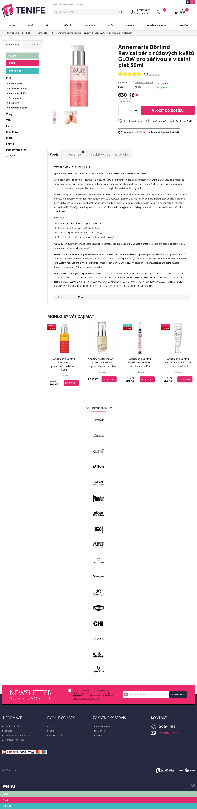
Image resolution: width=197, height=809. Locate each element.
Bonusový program (101, 726)
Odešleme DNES (180, 121)
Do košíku (71, 383)
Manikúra (89, 25)
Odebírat (178, 694)
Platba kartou (99, 730)
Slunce (130, 25)
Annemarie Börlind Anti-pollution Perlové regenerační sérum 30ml (102, 362)
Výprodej (14, 70)
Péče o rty (14, 102)
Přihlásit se (142, 13)
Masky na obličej (18, 93)
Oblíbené (97, 735)
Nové (12, 55)
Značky (184, 25)
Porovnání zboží (54, 735)
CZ (192, 2)
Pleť (30, 25)
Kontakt (80, 4)
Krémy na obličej (18, 88)
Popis (54, 154)
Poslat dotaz (100, 154)
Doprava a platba (66, 4)
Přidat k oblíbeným (130, 121)
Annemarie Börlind (144, 82)
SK (188, 2)
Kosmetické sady (18, 107)
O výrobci (122, 154)
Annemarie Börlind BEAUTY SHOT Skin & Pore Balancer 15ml (140, 362)
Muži (110, 25)
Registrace (52, 730)
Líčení (67, 25)
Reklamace (7, 730)
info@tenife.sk (169, 733)
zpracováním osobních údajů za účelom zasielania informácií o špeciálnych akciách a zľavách (93, 696)
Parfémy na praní (157, 25)
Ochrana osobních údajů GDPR (16, 735)
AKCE (11, 63)
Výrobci (33, 44)
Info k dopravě (156, 121)
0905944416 (167, 726)
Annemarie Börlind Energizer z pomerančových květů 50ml (64, 364)
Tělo (48, 25)
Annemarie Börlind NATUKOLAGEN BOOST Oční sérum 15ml (178, 362)
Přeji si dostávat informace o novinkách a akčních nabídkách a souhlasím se (93, 694)
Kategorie (12, 44)
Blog (49, 726)
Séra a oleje (15, 98)
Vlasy (12, 25)
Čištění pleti (15, 83)
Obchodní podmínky (11, 726)
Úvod (55, 4)
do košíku (168, 110)
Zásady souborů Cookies (13, 739)
